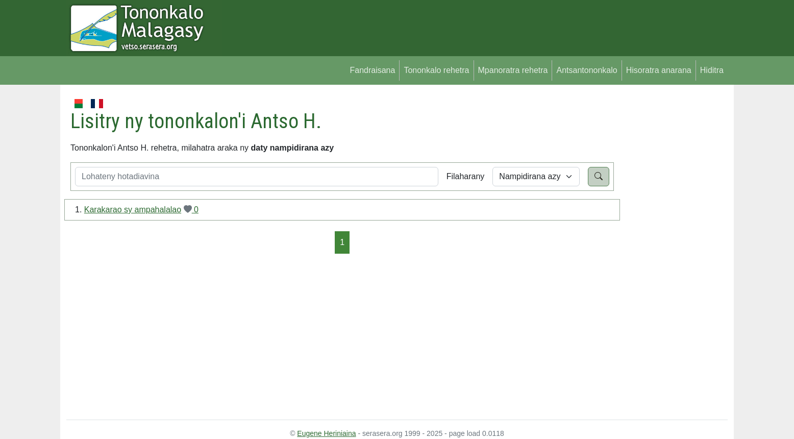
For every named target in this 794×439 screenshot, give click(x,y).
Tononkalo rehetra (436, 70)
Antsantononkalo (586, 70)
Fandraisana (372, 70)
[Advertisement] (671, 250)
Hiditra (712, 70)
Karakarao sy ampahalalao (132, 209)
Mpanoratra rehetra (513, 70)
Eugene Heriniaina (326, 433)
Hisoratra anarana (658, 70)
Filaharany (465, 176)
